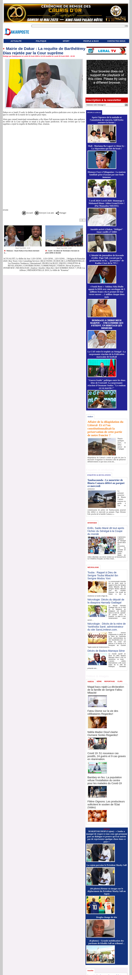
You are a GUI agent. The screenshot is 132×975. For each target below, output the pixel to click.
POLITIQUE (41, 41)
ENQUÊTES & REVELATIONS (99, 475)
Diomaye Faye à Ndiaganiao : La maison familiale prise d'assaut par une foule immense (107, 174)
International (35, 263)
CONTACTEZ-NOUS (116, 41)
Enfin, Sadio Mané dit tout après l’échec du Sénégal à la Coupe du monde (106, 531)
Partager (61, 213)
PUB (79, 268)
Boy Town (13, 261)
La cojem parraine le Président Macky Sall (107, 865)
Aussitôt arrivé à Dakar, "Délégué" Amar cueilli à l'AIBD (106, 230)
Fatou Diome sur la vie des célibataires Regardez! (103, 712)
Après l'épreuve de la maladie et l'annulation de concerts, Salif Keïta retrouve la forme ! (106, 120)
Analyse (34, 268)
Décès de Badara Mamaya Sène (106, 650)
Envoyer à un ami (44, 213)
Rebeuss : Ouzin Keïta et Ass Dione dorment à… (21, 252)
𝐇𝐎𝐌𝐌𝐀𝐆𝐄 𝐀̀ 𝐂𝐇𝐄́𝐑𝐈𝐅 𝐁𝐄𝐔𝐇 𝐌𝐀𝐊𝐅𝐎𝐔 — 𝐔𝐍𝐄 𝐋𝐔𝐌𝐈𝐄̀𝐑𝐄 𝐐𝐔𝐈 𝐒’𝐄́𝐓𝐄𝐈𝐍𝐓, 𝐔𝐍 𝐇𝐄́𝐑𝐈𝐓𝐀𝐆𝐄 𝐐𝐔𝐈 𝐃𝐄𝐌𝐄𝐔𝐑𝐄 (106, 324)
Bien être (50, 268)
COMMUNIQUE (48, 265)
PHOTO (62, 263)
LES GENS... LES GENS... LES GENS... (49, 259)
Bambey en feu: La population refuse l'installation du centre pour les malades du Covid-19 (105, 780)
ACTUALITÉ (16, 41)
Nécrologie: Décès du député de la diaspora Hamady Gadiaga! (106, 601)
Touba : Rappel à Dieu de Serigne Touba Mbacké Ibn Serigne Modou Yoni (103, 575)
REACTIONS (46, 261)
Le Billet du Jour (23, 259)
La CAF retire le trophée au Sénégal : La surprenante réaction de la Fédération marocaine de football (107, 354)
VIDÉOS (61, 265)
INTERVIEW (9, 268)
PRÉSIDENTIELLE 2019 (38, 270)
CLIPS (119, 681)
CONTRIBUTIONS (31, 265)
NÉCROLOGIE (23, 268)
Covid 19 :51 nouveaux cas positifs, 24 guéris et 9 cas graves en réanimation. (107, 756)
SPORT (66, 41)
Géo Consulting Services (29, 261)
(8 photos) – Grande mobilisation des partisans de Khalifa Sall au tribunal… (106, 942)
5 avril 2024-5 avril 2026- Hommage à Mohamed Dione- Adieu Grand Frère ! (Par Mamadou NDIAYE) (107, 203)
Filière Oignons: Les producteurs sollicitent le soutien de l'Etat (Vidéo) (106, 804)
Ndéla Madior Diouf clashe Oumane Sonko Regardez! (103, 733)
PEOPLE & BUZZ (91, 41)
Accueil (27, 213)
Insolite (42, 268)
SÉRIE (99, 681)
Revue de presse (73, 265)
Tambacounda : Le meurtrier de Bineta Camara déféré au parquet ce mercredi (106, 483)
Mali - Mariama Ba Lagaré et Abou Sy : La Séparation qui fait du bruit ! (106, 147)
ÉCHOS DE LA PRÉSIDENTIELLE (69, 261)
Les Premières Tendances (18, 263)
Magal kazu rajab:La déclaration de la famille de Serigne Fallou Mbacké (106, 689)
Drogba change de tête (106, 917)
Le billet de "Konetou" (59, 270)
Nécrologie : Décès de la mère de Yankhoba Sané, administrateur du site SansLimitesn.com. (107, 626)
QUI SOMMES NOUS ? (65, 268)
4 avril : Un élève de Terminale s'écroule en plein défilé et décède (62, 252)
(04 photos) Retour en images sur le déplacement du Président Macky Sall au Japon (107, 891)
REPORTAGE (109, 681)
